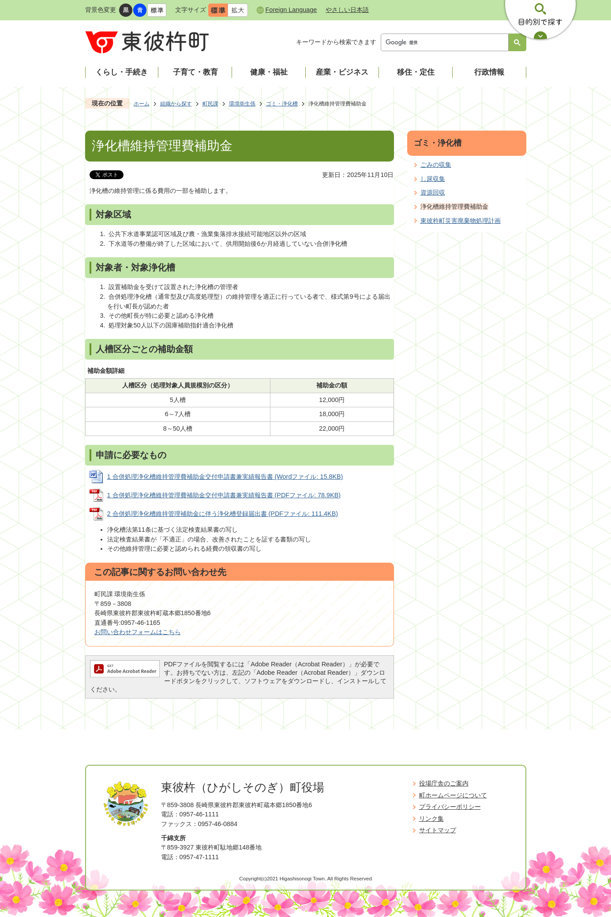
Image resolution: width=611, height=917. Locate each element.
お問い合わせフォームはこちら (137, 631)
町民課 (210, 103)
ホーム (142, 103)
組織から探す (176, 103)
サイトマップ (437, 830)
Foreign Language (291, 9)
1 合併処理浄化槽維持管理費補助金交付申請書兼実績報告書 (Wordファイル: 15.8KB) (225, 476)
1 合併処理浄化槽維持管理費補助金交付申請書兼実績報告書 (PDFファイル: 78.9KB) (224, 495)
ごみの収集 (435, 164)
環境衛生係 (242, 103)
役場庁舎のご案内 (444, 783)
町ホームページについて (453, 795)
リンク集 (431, 818)
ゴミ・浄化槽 (282, 103)
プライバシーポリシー (450, 806)
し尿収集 (432, 178)
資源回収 (432, 192)
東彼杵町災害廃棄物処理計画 (460, 220)
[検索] (447, 42)
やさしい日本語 (347, 9)
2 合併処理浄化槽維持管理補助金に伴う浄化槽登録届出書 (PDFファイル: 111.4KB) (222, 513)
